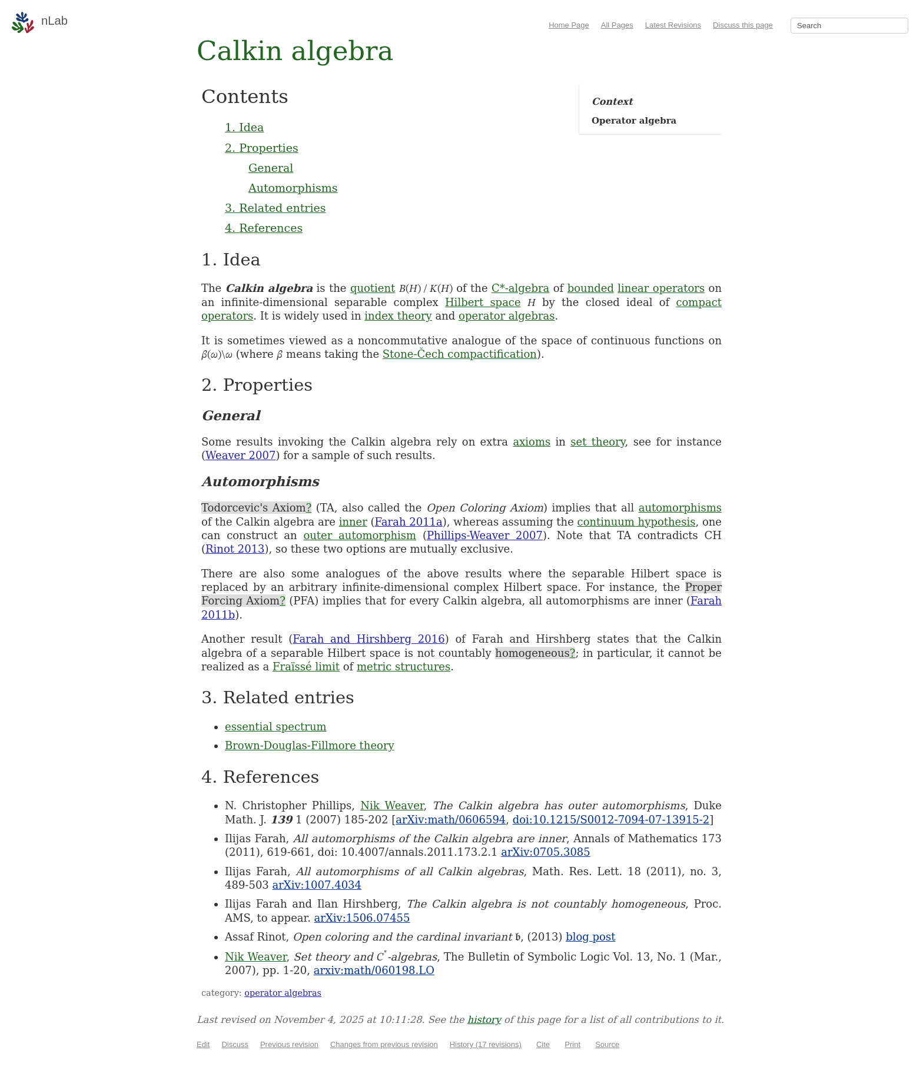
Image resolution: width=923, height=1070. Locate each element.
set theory (597, 442)
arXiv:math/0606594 (451, 819)
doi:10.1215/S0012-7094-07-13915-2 (611, 819)
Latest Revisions (673, 25)
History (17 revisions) (486, 1044)
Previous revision (289, 1044)
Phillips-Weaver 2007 (485, 535)
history (484, 1019)
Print (572, 1044)
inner (353, 522)
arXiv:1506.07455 (362, 918)
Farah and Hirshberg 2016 (368, 639)
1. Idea (244, 127)
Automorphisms (293, 187)
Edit (203, 1044)
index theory (398, 316)
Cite (543, 1044)
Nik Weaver (391, 805)
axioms (531, 442)
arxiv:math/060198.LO (374, 970)
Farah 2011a (409, 522)
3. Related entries (275, 207)
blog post (590, 937)
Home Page (569, 25)
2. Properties (261, 147)
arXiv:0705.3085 (545, 852)
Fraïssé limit (306, 666)
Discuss (234, 1044)
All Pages (617, 25)
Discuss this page (743, 25)
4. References (264, 227)
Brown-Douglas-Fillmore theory (309, 745)
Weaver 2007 (240, 455)
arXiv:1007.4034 (317, 885)
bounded (590, 288)
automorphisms (680, 507)
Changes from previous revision (384, 1044)
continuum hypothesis (636, 522)
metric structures (403, 666)
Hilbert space (483, 302)
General (270, 167)
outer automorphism (359, 535)
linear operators (661, 288)
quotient (372, 288)
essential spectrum (276, 726)
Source (607, 1044)
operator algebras (507, 316)
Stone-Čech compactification (460, 354)
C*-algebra (520, 288)
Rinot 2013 (235, 549)
